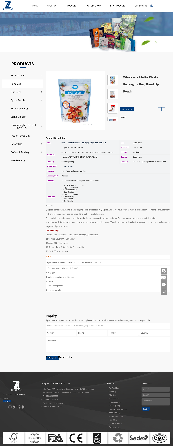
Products (71, 6)
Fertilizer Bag (18, 160)
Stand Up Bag (18, 116)
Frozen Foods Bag (20, 135)
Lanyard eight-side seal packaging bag (23, 126)
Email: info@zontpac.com (53, 403)
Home (35, 6)
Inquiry (128, 109)
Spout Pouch (18, 100)
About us (51, 6)
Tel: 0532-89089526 (50, 396)
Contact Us (141, 6)
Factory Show (93, 6)
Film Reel (16, 91)
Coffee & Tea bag (20, 152)
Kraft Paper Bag (19, 108)
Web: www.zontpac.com (52, 406)
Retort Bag (16, 143)
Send (6, 401)
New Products (117, 6)
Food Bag (16, 83)
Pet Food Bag (18, 75)
